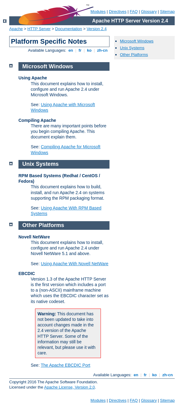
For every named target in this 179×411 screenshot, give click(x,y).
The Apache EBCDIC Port (65, 365)
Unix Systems (132, 48)
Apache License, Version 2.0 (69, 387)
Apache (16, 28)
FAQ (134, 11)
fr (80, 50)
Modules (97, 11)
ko (89, 50)
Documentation (68, 28)
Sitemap (167, 11)
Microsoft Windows (136, 41)
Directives (117, 11)
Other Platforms (134, 54)
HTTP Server (39, 28)
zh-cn (102, 50)
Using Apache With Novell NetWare (75, 263)
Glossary (149, 11)
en (70, 50)
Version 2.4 (97, 28)
